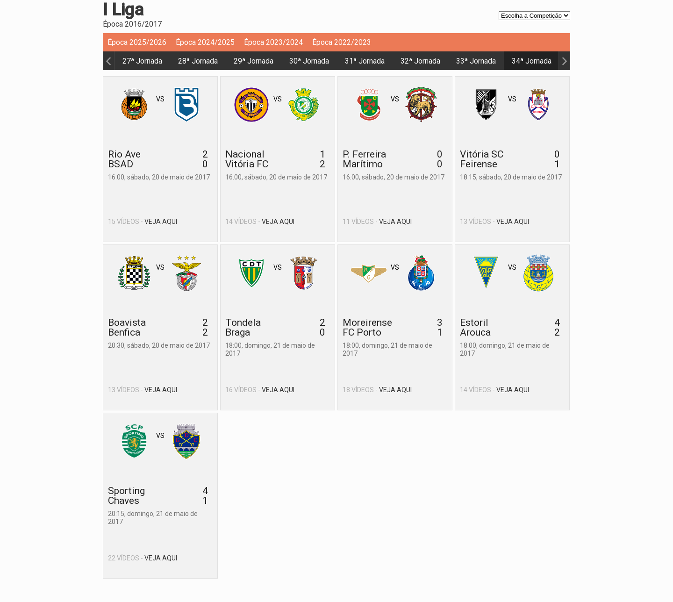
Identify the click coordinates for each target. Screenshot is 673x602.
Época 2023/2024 (273, 42)
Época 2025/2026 (136, 42)
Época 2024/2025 (205, 42)
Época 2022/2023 (341, 42)
